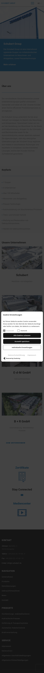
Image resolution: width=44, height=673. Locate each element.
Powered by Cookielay (11, 358)
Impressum (31, 355)
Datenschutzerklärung (16, 355)
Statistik (22, 330)
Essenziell (8, 330)
